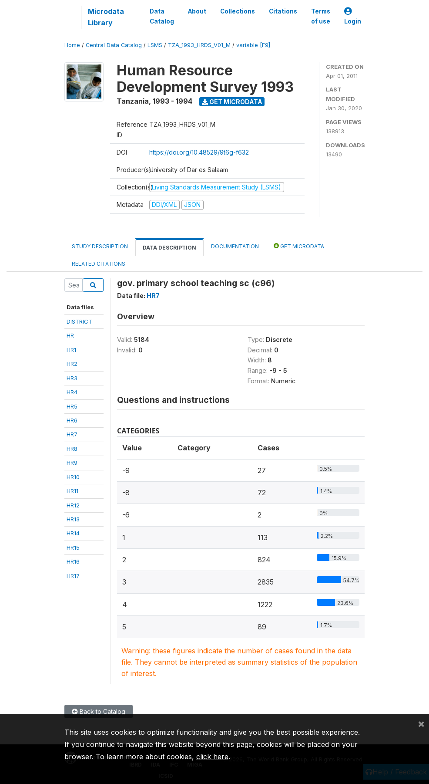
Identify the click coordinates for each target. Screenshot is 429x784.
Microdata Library (106, 17)
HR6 (72, 420)
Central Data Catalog (114, 45)
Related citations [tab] (98, 263)
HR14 (73, 533)
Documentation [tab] (235, 246)
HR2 (72, 363)
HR (70, 335)
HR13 (73, 519)
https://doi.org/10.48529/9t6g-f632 (199, 152)
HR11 (72, 490)
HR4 (72, 392)
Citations (283, 11)
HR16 (73, 561)
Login (352, 16)
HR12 (73, 505)
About (197, 11)
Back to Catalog (98, 711)
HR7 (72, 434)
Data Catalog (162, 16)
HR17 (73, 575)
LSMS (154, 45)
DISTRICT (79, 321)
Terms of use (320, 16)
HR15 (73, 547)
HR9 (72, 462)
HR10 (73, 476)
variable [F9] (253, 45)
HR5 (72, 406)
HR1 (71, 349)
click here (212, 756)
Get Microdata (232, 101)
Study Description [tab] (100, 246)
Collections (237, 11)
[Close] (421, 723)
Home (72, 45)
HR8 (72, 448)
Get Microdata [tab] (299, 246)
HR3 (72, 378)
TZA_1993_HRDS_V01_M (199, 45)
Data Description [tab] (169, 247)
